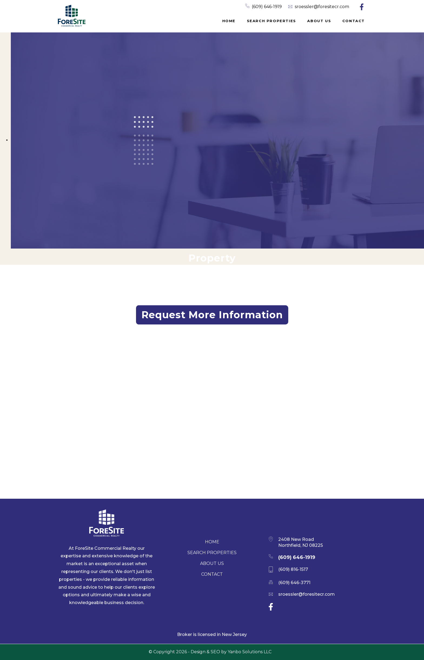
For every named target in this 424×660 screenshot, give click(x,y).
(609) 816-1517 (293, 569)
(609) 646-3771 (294, 582)
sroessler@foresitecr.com (322, 6)
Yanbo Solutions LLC (249, 651)
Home (229, 21)
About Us (319, 21)
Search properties (271, 21)
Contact (353, 21)
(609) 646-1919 (267, 6)
